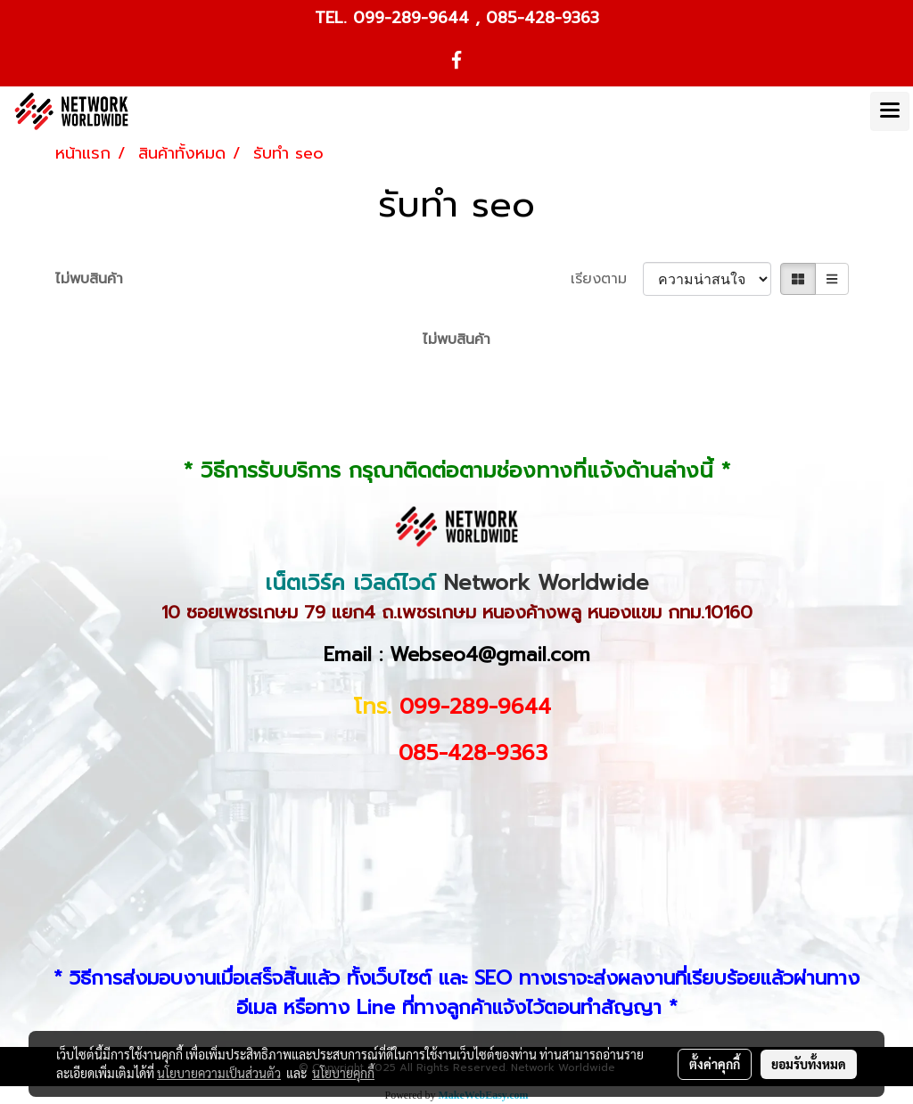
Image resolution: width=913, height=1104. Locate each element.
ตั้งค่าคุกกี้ (714, 1064)
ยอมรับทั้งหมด (808, 1064)
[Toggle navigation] (889, 111)
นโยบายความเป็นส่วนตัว (219, 1073)
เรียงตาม (607, 279)
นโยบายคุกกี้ (343, 1073)
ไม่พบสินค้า (89, 279)
